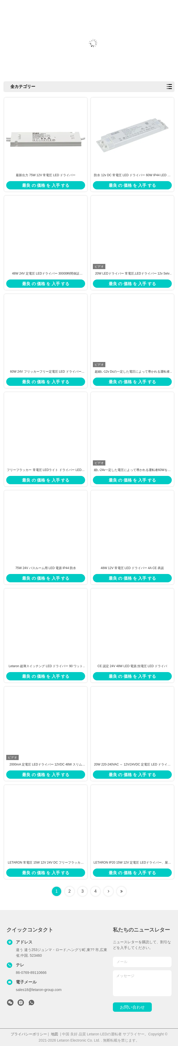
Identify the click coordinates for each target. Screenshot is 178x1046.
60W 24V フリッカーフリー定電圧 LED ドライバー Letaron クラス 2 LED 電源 (45, 372)
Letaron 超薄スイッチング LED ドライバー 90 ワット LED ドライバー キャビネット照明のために (46, 666)
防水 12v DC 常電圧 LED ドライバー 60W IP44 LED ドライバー (132, 175)
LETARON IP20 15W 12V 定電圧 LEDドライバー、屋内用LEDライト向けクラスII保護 (132, 863)
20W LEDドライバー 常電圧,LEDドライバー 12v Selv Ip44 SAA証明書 (132, 274)
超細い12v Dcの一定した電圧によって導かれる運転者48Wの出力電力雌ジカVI (132, 372)
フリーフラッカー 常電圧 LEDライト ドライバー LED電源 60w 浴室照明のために (46, 470)
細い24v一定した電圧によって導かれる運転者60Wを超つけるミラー (132, 470)
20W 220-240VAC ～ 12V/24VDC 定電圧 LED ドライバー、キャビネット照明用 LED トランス (132, 765)
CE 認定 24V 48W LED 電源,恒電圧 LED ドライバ (132, 666)
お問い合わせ (132, 1007)
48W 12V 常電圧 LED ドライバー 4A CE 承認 (132, 568)
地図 (54, 1034)
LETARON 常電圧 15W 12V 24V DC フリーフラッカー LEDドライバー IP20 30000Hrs (46, 863)
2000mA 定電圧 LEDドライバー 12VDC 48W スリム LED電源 (46, 765)
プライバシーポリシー (29, 1034)
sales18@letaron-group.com (38, 990)
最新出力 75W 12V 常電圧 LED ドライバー (46, 175)
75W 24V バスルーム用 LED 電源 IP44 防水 (45, 568)
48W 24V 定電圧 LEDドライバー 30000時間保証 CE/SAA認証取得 (45, 274)
